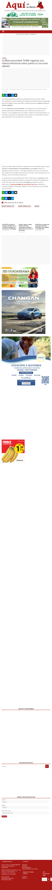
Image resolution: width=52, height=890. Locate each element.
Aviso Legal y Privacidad (8, 878)
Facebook (24, 876)
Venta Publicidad (26, 867)
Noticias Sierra (40, 89)
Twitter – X (25, 878)
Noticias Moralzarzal (32, 89)
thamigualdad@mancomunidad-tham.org (23, 184)
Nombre (4, 799)
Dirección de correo (6, 810)
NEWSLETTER (10, 206)
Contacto (24, 864)
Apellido (3, 805)
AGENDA (4, 57)
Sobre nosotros (5, 877)
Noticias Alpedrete (17, 89)
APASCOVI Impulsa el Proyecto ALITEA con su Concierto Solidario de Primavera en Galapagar (9, 227)
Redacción (24, 866)
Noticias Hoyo (24, 89)
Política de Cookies (6, 879)
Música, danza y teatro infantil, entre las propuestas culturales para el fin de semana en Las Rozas (26, 227)
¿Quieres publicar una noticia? (30, 869)
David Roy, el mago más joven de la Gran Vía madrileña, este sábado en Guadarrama (42, 227)
